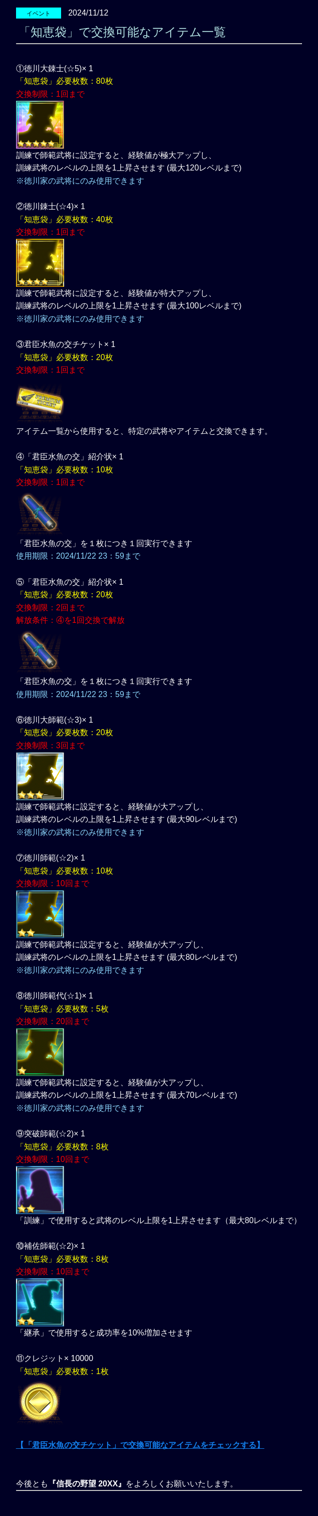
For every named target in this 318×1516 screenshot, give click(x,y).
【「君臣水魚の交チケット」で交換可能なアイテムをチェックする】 (140, 1445)
